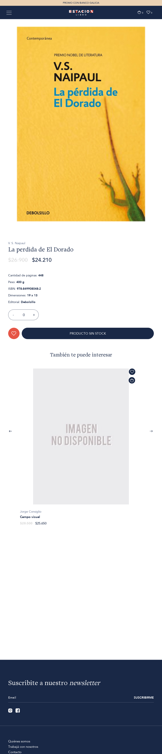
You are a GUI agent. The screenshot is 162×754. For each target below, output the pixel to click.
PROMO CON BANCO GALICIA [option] (81, 3)
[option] (81, 150)
